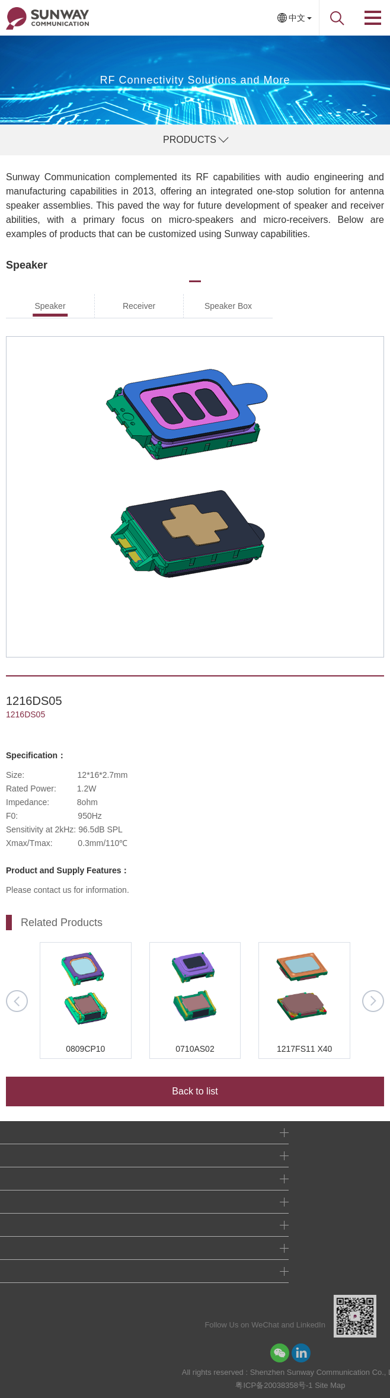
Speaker (49, 306)
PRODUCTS (189, 140)
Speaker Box (228, 306)
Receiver (139, 306)
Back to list (195, 1091)
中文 (297, 18)
